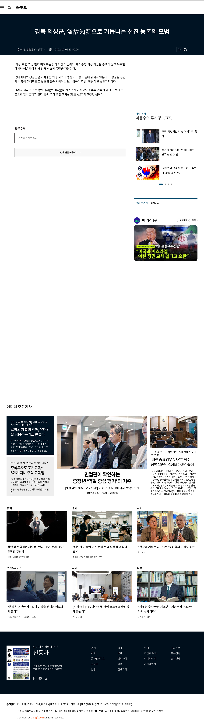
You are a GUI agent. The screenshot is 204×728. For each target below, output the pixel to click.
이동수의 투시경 (148, 118)
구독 (168, 118)
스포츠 (94, 664)
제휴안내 (54, 704)
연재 (146, 648)
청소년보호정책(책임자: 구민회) (116, 704)
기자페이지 (150, 664)
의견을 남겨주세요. (27, 137)
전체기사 (122, 669)
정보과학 (122, 658)
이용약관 (75, 704)
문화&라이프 (98, 658)
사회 (93, 653)
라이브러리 (150, 658)
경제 (120, 648)
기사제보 (175, 648)
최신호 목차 (150, 653)
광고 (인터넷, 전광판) (38, 704)
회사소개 (21, 704)
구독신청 (175, 653)
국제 (120, 653)
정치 (93, 648)
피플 (120, 664)
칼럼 (93, 669)
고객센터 (64, 704)
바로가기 (183, 220)
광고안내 (175, 658)
